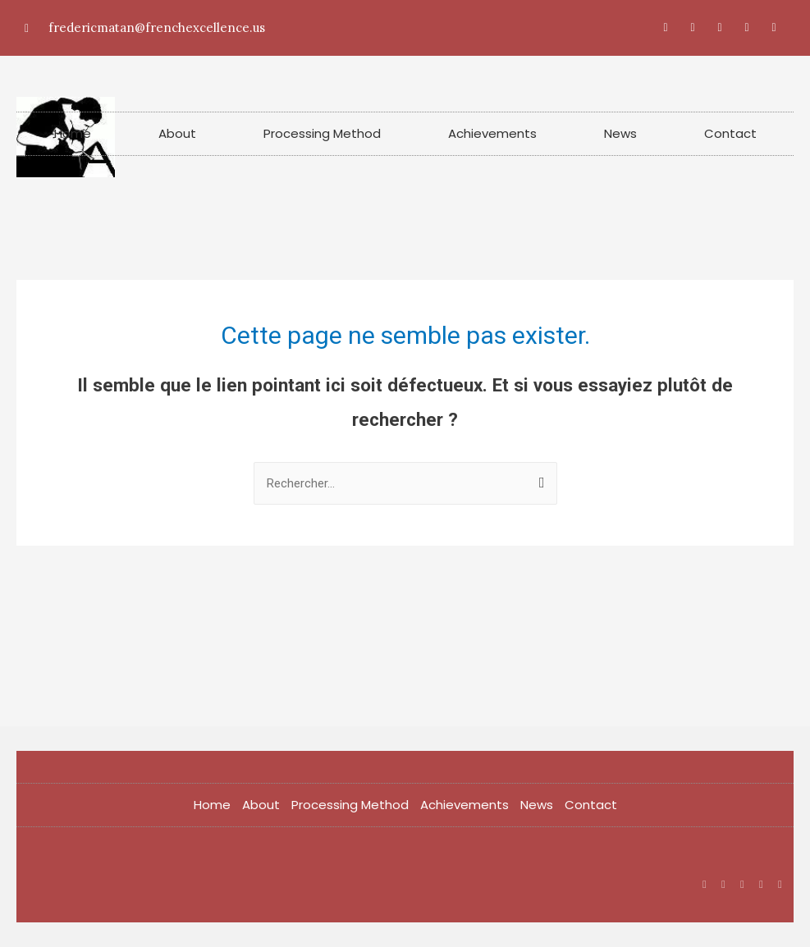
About (177, 133)
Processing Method (322, 133)
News (620, 133)
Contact (730, 133)
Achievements (492, 133)
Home (72, 133)
